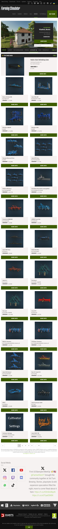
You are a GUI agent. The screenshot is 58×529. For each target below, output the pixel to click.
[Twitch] (44, 3)
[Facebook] (35, 3)
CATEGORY (33, 50)
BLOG (14, 14)
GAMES (20, 14)
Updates (24, 1)
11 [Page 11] (38, 445)
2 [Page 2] (22, 445)
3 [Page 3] (25, 445)
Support (29, 1)
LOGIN (53, 50)
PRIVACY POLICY (22, 514)
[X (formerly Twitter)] (32, 3)
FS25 (40, 50)
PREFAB (27, 50)
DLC (31, 14)
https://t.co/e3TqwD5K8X (42, 495)
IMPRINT (40, 514)
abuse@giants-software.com (29, 453)
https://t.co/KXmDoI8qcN (45, 492)
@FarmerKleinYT (38, 475)
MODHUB (4, 50)
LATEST (10, 50)
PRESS (46, 514)
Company (35, 1)
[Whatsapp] (29, 3)
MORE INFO (43, 41)
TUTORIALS (43, 14)
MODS (36, 14)
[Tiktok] (51, 3)
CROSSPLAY (46, 50)
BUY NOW (52, 14)
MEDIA (26, 14)
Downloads (12, 1)
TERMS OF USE (32, 514)
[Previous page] (55, 445)
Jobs (40, 1)
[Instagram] (41, 3)
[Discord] (48, 3)
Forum (18, 1)
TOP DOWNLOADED (18, 50)
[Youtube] (38, 3)
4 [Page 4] (28, 445)
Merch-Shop (5, 1)
